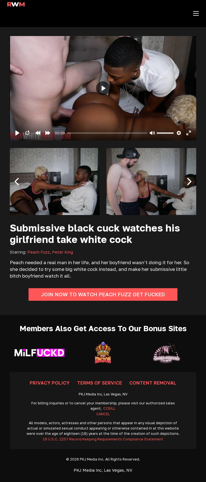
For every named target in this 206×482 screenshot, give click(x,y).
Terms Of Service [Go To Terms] (99, 383)
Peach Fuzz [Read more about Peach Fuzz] (38, 252)
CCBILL (109, 408)
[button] (17, 181)
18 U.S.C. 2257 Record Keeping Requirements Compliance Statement (103, 439)
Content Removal (152, 383)
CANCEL (103, 414)
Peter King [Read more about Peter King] (62, 252)
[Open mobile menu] (196, 13)
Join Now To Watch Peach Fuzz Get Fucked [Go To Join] (103, 294)
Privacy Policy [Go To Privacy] (50, 383)
